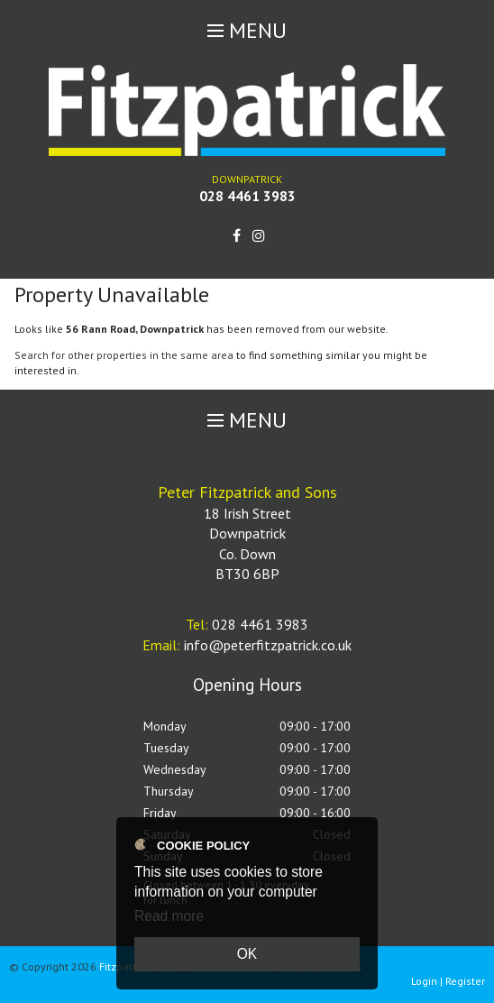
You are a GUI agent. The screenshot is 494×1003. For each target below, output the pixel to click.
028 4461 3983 (247, 196)
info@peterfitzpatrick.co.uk (268, 645)
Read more (169, 916)
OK (247, 954)
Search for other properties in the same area (123, 355)
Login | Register (448, 981)
